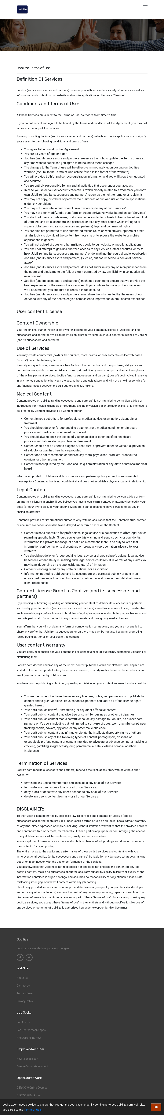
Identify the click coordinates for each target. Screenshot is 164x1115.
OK (156, 1107)
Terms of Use (32, 1109)
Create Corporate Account (32, 1066)
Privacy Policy (25, 1001)
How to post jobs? (27, 1058)
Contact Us (23, 985)
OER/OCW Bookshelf (29, 1095)
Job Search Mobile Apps (31, 1030)
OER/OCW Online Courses (32, 1087)
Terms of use (25, 993)
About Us (22, 977)
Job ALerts (23, 1022)
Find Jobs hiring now (29, 1037)
